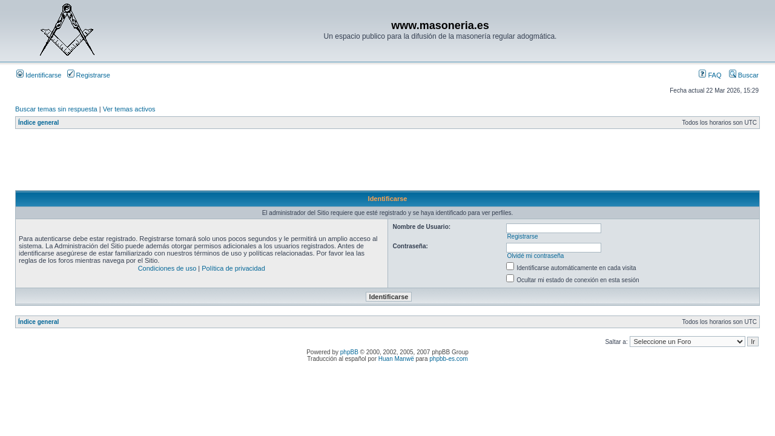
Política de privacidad (233, 268)
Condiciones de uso (167, 268)
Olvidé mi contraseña (535, 256)
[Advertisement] (235, 163)
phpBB (349, 352)
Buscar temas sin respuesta (56, 109)
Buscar (744, 75)
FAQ (710, 75)
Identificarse (38, 75)
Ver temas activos (129, 109)
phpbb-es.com (448, 358)
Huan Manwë (396, 358)
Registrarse (88, 75)
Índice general (38, 122)
